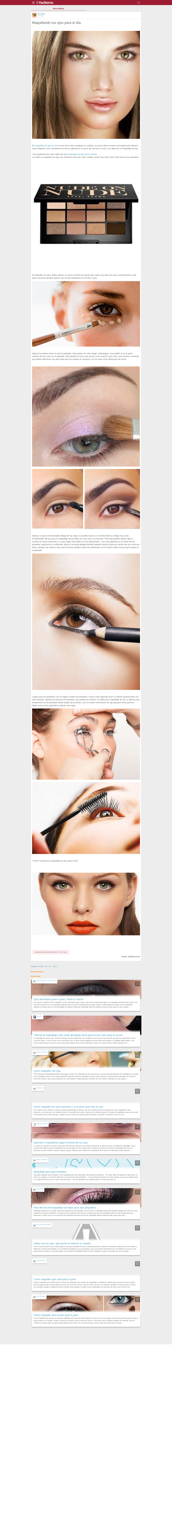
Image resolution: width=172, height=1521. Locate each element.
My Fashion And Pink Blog (43, 1224)
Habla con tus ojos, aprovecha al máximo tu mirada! (62, 1243)
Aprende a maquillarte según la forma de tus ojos (61, 1142)
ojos (50, 966)
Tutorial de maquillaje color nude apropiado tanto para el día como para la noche (78, 1035)
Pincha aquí (62, 952)
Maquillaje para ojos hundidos (50, 1171)
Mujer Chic (39, 1016)
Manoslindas (39, 1188)
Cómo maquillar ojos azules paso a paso (56, 1315)
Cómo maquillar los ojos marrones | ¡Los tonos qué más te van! (68, 1106)
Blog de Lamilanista (41, 1159)
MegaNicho (39, 1088)
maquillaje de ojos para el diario (82, 154)
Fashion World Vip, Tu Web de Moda (46, 980)
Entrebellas (41, 14)
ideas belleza (58, 8)
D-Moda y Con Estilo (42, 1123)
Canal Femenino (40, 1260)
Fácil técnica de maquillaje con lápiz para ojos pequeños (65, 1207)
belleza (55, 966)
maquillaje (40, 966)
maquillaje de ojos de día (45, 145)
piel (46, 966)
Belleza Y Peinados (41, 1052)
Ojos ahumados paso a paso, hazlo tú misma (58, 999)
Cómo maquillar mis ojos (47, 1071)
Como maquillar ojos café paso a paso (55, 1279)
